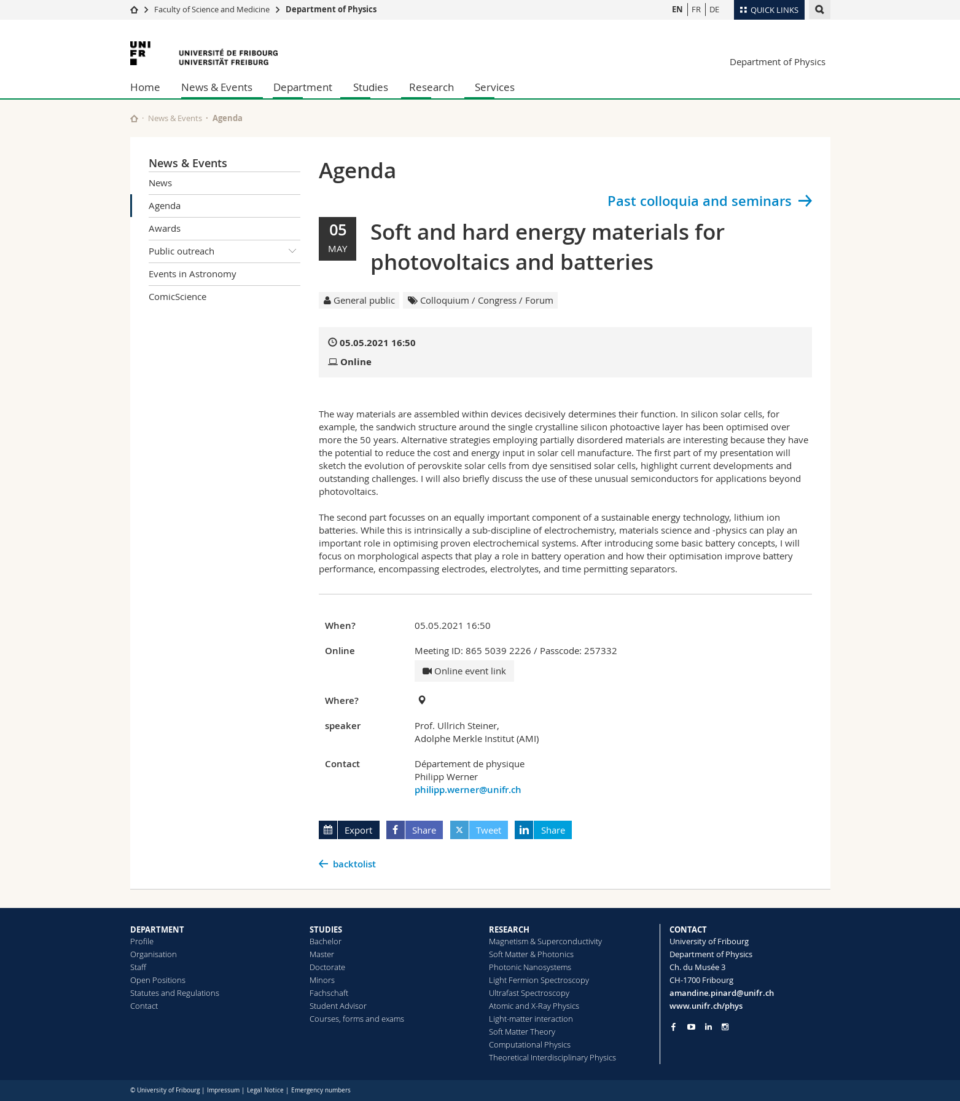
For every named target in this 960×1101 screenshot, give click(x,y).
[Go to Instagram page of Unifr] (725, 1027)
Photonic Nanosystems (530, 967)
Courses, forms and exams (357, 1018)
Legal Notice (265, 1090)
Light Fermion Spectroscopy (539, 979)
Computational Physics (530, 1044)
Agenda (165, 205)
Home (145, 87)
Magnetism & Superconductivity (545, 941)
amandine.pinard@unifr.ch (721, 992)
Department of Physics (331, 9)
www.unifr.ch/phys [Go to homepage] (706, 1005)
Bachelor (325, 941)
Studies (370, 87)
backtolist (354, 864)
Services (495, 87)
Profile (142, 941)
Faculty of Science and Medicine (212, 9)
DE (714, 9)
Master (322, 954)
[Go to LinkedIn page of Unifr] (708, 1027)
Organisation (153, 954)
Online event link (464, 671)
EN (677, 9)
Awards (165, 228)
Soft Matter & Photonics (531, 954)
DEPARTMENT (157, 929)
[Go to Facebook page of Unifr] (673, 1026)
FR (696, 9)
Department (302, 87)
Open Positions (157, 979)
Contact (144, 1005)
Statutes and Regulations (174, 992)
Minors (322, 979)
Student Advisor (338, 1005)
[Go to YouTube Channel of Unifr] (691, 1027)
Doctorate (327, 967)
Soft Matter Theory (522, 1031)
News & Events (216, 87)
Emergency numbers (321, 1090)
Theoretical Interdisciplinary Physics (552, 1057)
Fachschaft (329, 992)
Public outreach (225, 251)
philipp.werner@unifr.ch (468, 789)
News (160, 182)
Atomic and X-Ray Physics (534, 1005)
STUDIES (326, 929)
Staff (138, 967)
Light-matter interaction (531, 1018)
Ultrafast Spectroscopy (529, 992)
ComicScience (177, 296)
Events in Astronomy (192, 273)
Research (431, 87)
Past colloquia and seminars (699, 201)
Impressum (223, 1090)
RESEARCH (509, 929)
